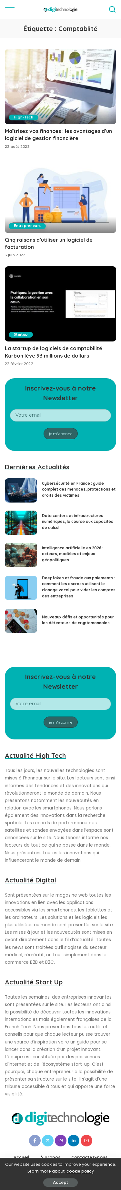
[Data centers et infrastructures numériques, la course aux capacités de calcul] (21, 523)
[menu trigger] (13, 9)
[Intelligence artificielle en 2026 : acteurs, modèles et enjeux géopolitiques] (21, 555)
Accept (60, 1182)
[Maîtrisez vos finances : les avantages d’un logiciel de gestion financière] (60, 86)
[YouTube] (86, 1140)
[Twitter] (48, 1140)
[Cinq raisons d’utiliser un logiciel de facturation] (60, 195)
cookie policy (80, 1171)
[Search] (112, 9)
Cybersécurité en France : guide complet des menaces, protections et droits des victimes (79, 489)
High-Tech (23, 117)
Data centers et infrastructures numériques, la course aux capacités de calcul (77, 521)
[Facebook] (35, 1140)
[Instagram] (60, 1140)
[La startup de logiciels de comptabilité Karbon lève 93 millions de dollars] (60, 303)
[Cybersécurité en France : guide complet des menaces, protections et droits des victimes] (21, 490)
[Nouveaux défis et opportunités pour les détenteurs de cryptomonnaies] (21, 621)
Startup (21, 334)
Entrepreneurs (27, 226)
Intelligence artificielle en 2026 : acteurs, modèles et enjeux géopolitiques (72, 553)
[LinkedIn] (73, 1140)
